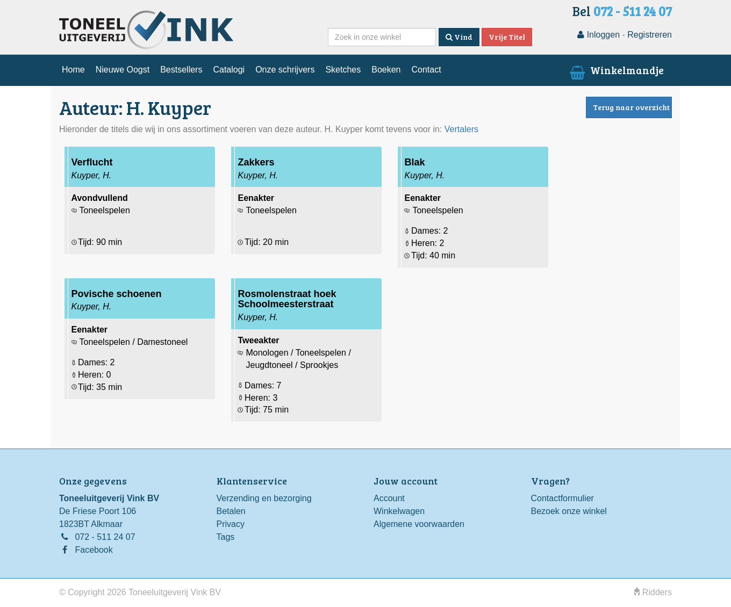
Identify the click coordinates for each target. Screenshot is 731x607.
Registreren (649, 34)
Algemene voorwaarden (419, 524)
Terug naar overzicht (631, 107)
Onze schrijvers (284, 69)
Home (73, 69)
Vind (459, 37)
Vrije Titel (507, 37)
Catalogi (229, 69)
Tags (226, 536)
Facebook (93, 549)
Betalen (231, 511)
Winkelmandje (616, 70)
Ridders (653, 592)
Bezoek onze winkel (569, 511)
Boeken (385, 69)
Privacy (231, 524)
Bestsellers (181, 69)
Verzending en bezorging (264, 498)
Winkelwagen (399, 511)
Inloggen (598, 34)
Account (389, 498)
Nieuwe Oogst (123, 69)
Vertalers (461, 129)
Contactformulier (562, 498)
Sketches (343, 69)
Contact (426, 69)
